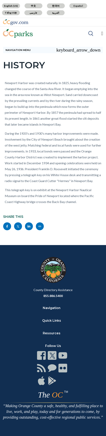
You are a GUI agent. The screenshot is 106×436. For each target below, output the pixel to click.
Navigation (51, 308)
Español (78, 5)
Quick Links (51, 320)
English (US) (11, 5)
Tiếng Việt (11, 12)
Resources (51, 333)
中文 (33, 5)
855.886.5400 (53, 296)
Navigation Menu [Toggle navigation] (53, 50)
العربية (55, 12)
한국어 (55, 5)
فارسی (33, 12)
